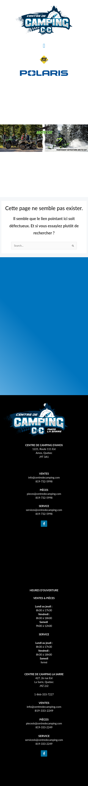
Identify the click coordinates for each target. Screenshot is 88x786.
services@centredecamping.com (44, 509)
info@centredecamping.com (44, 477)
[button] (44, 45)
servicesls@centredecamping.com (44, 739)
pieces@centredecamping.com (44, 493)
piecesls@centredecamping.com (44, 723)
